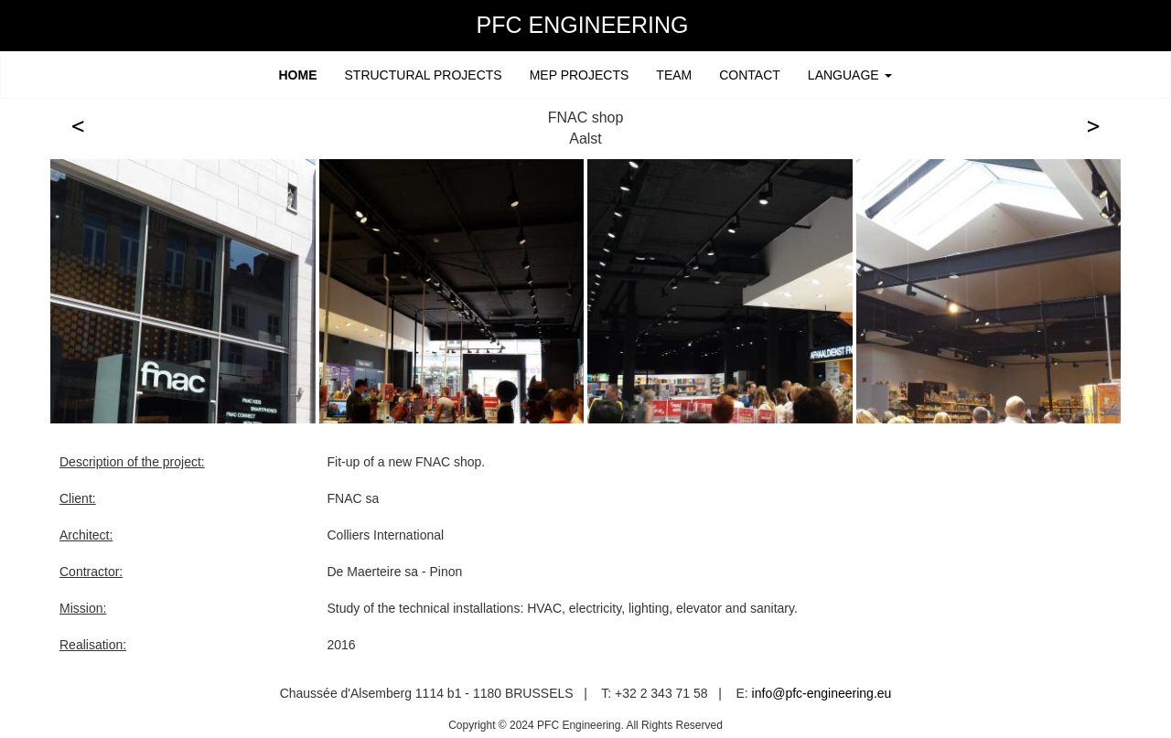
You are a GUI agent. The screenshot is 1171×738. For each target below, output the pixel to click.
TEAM (674, 75)
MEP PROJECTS (579, 75)
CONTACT (749, 75)
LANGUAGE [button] (850, 75)
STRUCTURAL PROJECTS (423, 75)
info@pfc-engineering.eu (822, 693)
